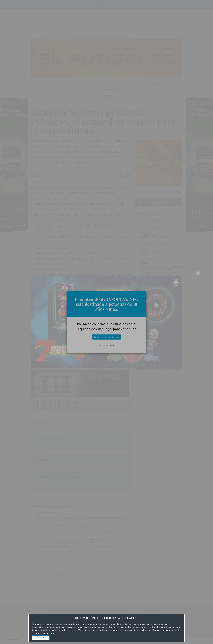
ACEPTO (41, 637)
